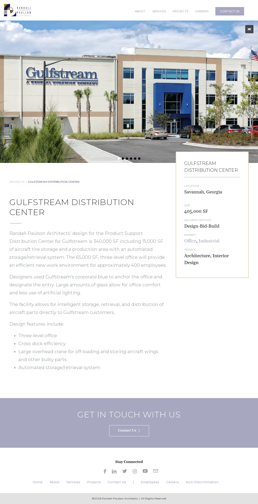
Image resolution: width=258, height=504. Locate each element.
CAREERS (202, 11)
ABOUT (140, 11)
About (54, 482)
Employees (150, 482)
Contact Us (117, 482)
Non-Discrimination (202, 482)
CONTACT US (229, 11)
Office (190, 241)
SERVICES (159, 11)
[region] (129, 92)
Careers (172, 482)
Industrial (209, 241)
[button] (249, 29)
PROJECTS (180, 11)
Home (38, 482)
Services (73, 482)
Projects (94, 482)
